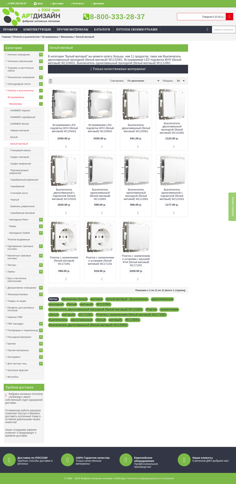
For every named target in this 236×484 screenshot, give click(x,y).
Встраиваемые (50, 37)
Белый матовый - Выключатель (127, 299)
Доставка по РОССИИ (32, 457)
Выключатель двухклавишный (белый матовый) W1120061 (136, 128)
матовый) (86, 304)
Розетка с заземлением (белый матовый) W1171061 (64, 260)
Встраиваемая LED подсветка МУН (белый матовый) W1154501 (100, 128)
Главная (6, 37)
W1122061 (103, 304)
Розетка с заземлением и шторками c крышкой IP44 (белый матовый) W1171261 (136, 260)
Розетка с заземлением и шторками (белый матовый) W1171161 (100, 260)
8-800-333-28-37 (117, 17)
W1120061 (132, 319)
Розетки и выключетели (26, 37)
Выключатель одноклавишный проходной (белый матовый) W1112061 (136, 194)
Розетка (151, 309)
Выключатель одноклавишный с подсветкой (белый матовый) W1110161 (172, 194)
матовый (96, 299)
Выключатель (58, 319)
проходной (56, 304)
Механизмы (67, 37)
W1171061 (86, 314)
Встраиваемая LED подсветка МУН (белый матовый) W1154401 (64, 128)
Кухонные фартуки (17, 370)
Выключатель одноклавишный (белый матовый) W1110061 (100, 194)
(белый (71, 304)
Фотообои (12, 376)
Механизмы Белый (74, 299)
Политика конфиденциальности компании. (150, 478)
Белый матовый (85, 37)
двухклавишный (162, 299)
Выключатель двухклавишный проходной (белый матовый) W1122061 (172, 128)
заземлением (169, 309)
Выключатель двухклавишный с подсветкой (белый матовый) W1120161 (64, 194)
